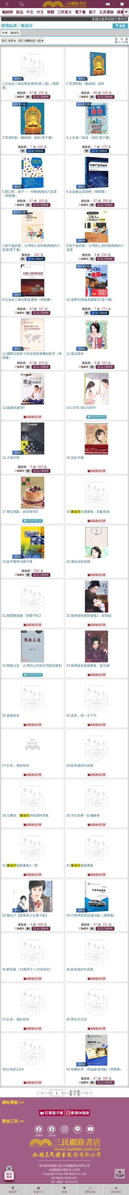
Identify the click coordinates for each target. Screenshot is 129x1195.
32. (79, 865)
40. (94, 1069)
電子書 (80, 12)
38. (76, 1019)
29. (25, 815)
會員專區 (116, 1190)
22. (88, 615)
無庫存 (19, 97)
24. (88, 665)
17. (20, 511)
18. (88, 511)
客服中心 (38, 1190)
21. (21, 615)
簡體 (50, 12)
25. (11, 715)
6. (87, 191)
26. (81, 715)
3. (27, 137)
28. (79, 765)
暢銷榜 (7, 12)
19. (17, 561)
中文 (30, 12)
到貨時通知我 (96, 417)
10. (89, 299)
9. (27, 299)
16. (75, 457)
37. (15, 1019)
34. (91, 915)
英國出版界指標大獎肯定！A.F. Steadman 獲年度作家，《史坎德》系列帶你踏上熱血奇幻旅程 (115, 19)
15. (11, 457)
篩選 (120, 25)
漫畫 (120, 12)
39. (13, 1069)
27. (15, 765)
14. (81, 407)
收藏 (64, 1190)
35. (27, 969)
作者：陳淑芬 (10, 32)
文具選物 (106, 12)
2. (85, 83)
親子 (92, 12)
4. (88, 137)
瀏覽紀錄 (90, 1190)
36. (79, 969)
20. (78, 561)
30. (83, 815)
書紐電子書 (19, 104)
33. (25, 915)
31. (20, 865)
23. (32, 665)
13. (13, 407)
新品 (19, 12)
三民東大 (64, 12)
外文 (40, 12)
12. (75, 353)
